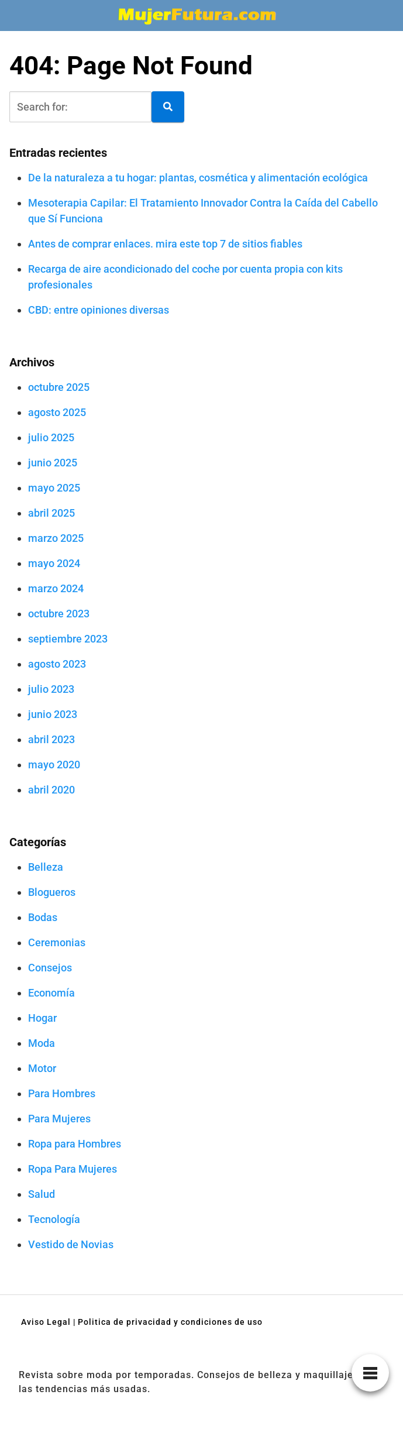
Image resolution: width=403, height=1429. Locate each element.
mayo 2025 (54, 488)
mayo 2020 (54, 764)
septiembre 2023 (68, 639)
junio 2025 (52, 462)
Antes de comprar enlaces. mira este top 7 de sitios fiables (165, 244)
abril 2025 (51, 513)
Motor (42, 1068)
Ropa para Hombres (74, 1144)
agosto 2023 (57, 664)
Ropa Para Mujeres (72, 1169)
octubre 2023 (58, 613)
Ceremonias (56, 942)
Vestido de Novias (70, 1244)
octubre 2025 (58, 387)
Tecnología (54, 1219)
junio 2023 (52, 714)
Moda (41, 1043)
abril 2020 (51, 790)
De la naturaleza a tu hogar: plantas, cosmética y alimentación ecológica (198, 177)
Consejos (50, 967)
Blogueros (51, 892)
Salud (41, 1194)
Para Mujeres (59, 1118)
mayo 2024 (54, 563)
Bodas (42, 917)
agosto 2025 (57, 412)
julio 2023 (51, 689)
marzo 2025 (56, 538)
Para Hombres (61, 1093)
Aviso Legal (46, 1322)
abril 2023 (51, 739)
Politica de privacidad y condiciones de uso (170, 1322)
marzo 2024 (56, 588)
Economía (51, 993)
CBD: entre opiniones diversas (98, 310)
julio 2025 (51, 437)
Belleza (45, 867)
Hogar (42, 1018)
